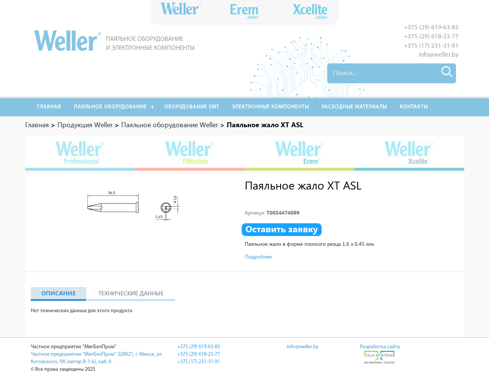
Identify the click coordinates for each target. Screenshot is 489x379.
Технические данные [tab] (131, 293)
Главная (49, 107)
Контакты (414, 107)
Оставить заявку (281, 229)
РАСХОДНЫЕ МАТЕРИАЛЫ (354, 107)
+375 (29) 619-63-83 (431, 27)
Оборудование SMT (191, 107)
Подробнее (258, 256)
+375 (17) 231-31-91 (431, 46)
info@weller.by (439, 55)
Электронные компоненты (270, 107)
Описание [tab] (58, 293)
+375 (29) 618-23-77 (431, 36)
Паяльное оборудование (110, 107)
